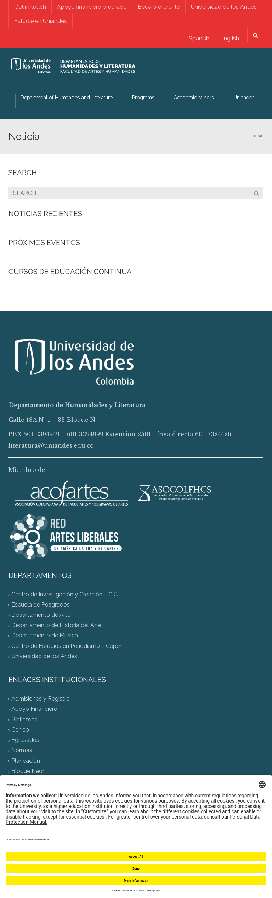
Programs (143, 97)
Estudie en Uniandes (40, 21)
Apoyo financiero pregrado (92, 7)
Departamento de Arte (40, 615)
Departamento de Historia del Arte (56, 625)
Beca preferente (159, 7)
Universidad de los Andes (224, 7)
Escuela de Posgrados (40, 604)
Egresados (25, 740)
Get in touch (30, 7)
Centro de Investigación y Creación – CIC (64, 594)
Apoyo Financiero (34, 709)
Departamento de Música (44, 635)
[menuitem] (198, 38)
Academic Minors (194, 97)
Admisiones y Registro (40, 699)
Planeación (25, 760)
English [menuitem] (229, 38)
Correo (20, 729)
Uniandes (244, 97)
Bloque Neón (28, 771)
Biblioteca (24, 719)
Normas (21, 750)
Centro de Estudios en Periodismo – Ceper (66, 646)
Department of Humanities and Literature (67, 97)
